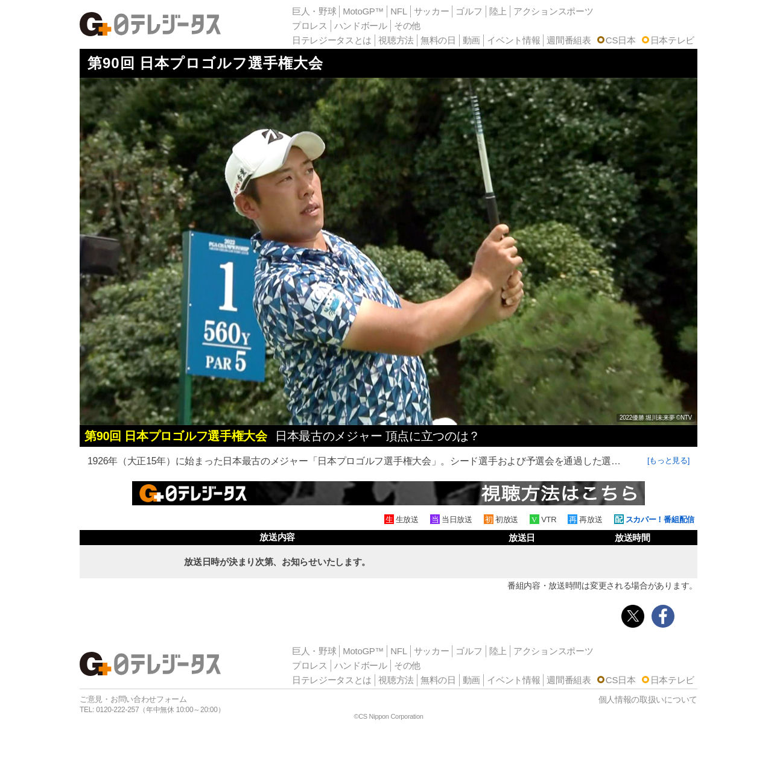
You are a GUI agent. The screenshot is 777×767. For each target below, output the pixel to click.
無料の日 (438, 40)
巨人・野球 (314, 11)
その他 (407, 26)
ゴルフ (468, 11)
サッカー (431, 11)
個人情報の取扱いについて (647, 699)
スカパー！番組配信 (660, 519)
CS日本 (621, 40)
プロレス (310, 26)
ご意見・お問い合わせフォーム (133, 699)
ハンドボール (360, 26)
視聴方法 (396, 40)
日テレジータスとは (332, 40)
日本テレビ (672, 40)
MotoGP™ (363, 11)
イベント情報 (513, 40)
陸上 (498, 11)
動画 (471, 40)
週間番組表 (569, 40)
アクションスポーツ (553, 11)
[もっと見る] (668, 460)
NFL (398, 11)
